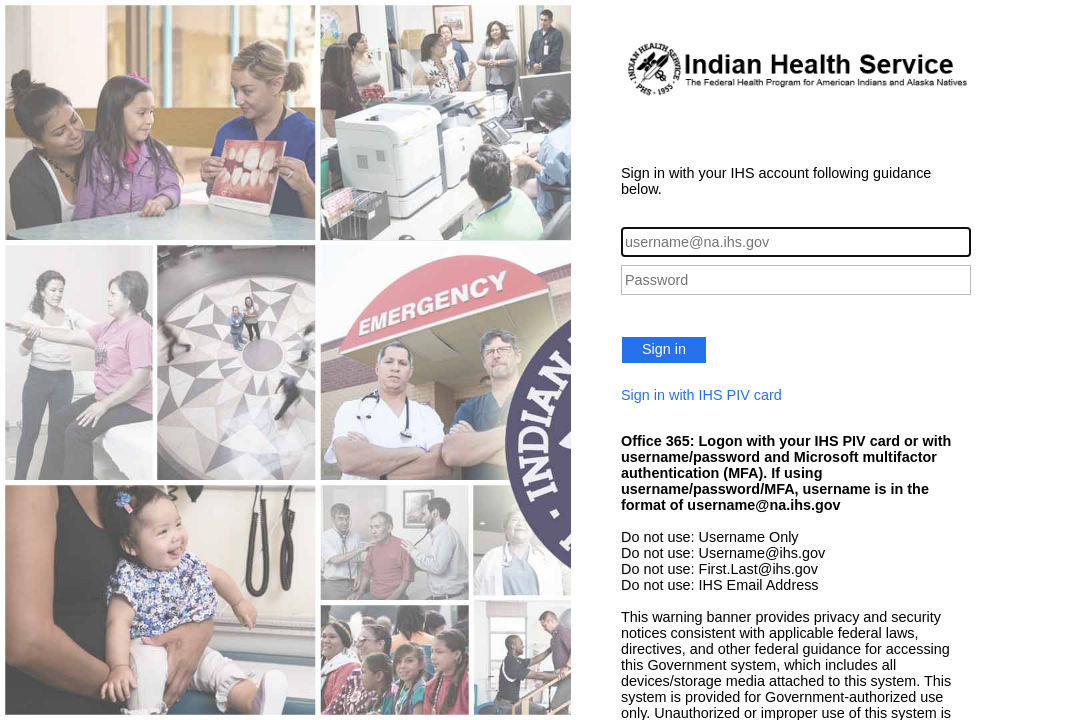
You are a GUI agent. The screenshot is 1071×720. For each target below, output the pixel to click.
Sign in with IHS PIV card (701, 395)
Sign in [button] (664, 349)
